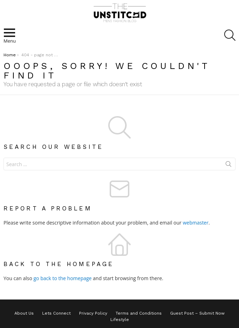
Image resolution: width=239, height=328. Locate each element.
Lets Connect (56, 313)
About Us (24, 313)
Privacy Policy (93, 313)
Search (228, 165)
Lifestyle (119, 319)
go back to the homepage (62, 278)
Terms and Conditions (139, 313)
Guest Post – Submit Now (197, 313)
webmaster (195, 222)
